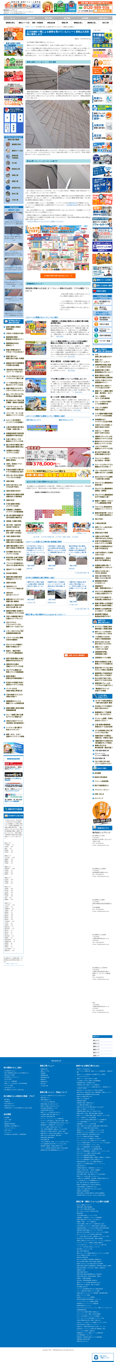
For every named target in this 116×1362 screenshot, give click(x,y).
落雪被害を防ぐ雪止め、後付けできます (87, 1172)
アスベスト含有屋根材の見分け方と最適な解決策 (90, 1288)
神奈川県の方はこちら (34, 533)
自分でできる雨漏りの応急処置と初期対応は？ (89, 1259)
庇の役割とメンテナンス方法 (84, 1249)
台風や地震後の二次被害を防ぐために (87, 1186)
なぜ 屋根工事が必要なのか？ (85, 1105)
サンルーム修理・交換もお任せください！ (52, 1127)
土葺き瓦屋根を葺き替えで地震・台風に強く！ (89, 1320)
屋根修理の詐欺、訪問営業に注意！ (86, 1082)
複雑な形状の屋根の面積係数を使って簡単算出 (89, 1274)
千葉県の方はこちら (58, 533)
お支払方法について (10, 1087)
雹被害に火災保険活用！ (83, 1191)
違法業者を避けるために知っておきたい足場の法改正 (91, 1195)
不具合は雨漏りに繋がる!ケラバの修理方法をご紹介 (90, 1223)
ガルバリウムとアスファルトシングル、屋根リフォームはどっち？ (94, 1307)
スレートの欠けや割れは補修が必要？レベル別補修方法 (91, 1119)
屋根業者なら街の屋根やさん (12, 1126)
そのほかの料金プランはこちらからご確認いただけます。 (46, 221)
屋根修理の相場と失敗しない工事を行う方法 (89, 1111)
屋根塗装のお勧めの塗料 (83, 1339)
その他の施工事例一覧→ (83, 573)
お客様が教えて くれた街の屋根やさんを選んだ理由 (18, 1108)
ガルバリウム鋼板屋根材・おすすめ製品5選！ (89, 1147)
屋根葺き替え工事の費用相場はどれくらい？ (52, 1150)
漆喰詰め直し (78, 23)
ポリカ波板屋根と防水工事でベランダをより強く (54, 1143)
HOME (27, 27)
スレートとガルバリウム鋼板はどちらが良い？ (89, 1138)
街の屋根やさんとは (10, 1071)
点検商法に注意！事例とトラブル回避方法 (88, 1085)
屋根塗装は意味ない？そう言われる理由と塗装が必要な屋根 (93, 1228)
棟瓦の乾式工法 (81, 1165)
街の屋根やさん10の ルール (12, 1077)
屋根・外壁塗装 (37, 23)
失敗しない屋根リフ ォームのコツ (86, 1109)
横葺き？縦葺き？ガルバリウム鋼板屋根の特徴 (89, 1149)
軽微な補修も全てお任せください (49, 1104)
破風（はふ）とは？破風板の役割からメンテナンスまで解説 (93, 1253)
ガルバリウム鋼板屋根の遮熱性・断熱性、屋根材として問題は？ (94, 1157)
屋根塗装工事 (73, 203)
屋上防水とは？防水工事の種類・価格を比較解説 (90, 1238)
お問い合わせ (103, 18)
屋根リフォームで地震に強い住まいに (51, 1112)
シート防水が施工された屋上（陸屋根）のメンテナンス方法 (93, 1236)
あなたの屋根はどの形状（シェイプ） (87, 1255)
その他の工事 (44, 1085)
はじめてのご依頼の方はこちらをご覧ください (53, 1095)
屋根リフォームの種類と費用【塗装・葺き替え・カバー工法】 (93, 1115)
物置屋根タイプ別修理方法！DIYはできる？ (52, 1125)
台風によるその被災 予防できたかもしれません (89, 1189)
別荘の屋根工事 (45, 1139)
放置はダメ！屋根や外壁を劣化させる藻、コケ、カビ (91, 1326)
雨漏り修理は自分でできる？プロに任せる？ (89, 1219)
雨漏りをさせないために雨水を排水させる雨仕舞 (90, 1263)
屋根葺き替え (10, 23)
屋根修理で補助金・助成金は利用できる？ (52, 1146)
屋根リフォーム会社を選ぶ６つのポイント (88, 1176)
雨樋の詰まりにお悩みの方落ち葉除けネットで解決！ (55, 1133)
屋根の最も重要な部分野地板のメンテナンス (89, 1299)
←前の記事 (35, 537)
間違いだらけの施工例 (83, 1098)
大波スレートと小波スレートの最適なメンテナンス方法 (91, 1322)
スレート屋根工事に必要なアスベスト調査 (88, 1291)
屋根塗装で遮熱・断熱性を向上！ (86, 1103)
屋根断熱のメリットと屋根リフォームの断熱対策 (90, 1333)
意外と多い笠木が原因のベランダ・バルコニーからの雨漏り (93, 1232)
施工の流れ (49, 18)
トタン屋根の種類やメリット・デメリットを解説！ (90, 1121)
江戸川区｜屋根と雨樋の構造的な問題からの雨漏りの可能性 (64, 537)
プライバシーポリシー (10, 1128)
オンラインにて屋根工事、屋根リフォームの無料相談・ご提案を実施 (94, 1071)
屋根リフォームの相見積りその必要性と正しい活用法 (91, 1074)
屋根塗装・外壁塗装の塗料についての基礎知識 (89, 1337)
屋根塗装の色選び (81, 1100)
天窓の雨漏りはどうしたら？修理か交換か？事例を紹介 (91, 1226)
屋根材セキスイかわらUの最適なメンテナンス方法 (90, 1132)
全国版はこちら (81, 533)
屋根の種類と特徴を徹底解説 (84, 1207)
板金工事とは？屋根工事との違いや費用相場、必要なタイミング (94, 1092)
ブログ (32, 27)
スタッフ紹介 (8, 1119)
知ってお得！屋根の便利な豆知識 (86, 1209)
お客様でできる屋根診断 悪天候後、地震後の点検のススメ (94, 1178)
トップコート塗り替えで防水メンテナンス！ (89, 1247)
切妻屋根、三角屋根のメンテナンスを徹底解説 (89, 1217)
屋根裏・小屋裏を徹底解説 (84, 1278)
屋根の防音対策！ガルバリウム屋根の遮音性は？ (90, 1161)
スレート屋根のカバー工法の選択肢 (86, 1117)
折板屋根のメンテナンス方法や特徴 (86, 1123)
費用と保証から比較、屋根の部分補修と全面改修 (90, 1113)
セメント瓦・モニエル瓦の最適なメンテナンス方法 (90, 1318)
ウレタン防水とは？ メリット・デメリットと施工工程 (91, 1244)
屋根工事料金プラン (46, 1099)
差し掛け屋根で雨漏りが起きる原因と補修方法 (89, 1261)
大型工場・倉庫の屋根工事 (48, 1116)
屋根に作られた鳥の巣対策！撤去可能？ (51, 1135)
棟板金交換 (51, 23)
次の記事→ (75, 537)
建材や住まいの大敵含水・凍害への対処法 (88, 1284)
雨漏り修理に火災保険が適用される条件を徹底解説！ (91, 1193)
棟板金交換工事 (45, 1077)
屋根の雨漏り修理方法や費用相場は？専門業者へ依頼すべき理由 (94, 1265)
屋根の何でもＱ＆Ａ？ (83, 1341)
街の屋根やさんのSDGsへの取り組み (14, 1089)
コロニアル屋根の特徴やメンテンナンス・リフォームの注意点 (93, 1142)
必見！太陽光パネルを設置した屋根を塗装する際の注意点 (92, 1126)
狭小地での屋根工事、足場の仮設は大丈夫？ (89, 1134)
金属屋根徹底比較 (81, 1309)
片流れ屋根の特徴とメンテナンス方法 (87, 1215)
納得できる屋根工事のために (84, 1096)
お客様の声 (31, 18)
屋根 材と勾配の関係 (82, 1257)
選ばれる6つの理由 (10, 1075)
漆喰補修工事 (44, 1075)
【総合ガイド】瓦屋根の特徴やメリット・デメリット (91, 1163)
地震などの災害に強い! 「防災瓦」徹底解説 (88, 1170)
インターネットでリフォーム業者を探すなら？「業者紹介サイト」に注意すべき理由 (94, 1087)
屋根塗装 (43, 1073)
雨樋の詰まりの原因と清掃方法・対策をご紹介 (53, 1131)
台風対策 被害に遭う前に (47, 1110)
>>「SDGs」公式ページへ (11, 963)
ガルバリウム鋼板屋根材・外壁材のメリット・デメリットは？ (93, 1151)
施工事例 (67, 18)
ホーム (12, 18)
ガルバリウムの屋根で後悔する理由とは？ (88, 1312)
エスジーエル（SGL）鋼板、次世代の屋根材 (89, 1314)
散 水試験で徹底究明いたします (49, 1108)
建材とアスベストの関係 (83, 1295)
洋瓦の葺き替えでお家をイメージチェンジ (88, 1324)
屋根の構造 (80, 1213)
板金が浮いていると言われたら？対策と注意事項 (90, 1090)
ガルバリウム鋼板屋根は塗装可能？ (86, 1155)
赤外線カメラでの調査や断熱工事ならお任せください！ (55, 1122)
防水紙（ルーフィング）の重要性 (86, 1297)
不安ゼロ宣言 (8, 1079)
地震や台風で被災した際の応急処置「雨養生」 (89, 1276)
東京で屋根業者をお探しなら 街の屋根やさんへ (17, 1073)
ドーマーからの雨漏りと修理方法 (86, 1330)
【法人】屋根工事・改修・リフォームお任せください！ (55, 1141)
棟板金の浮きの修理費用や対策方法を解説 (88, 1094)
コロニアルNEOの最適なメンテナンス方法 (88, 1144)
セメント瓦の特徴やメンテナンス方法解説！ (89, 1316)
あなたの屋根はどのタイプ (84, 1205)
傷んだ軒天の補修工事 (83, 1251)
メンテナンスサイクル (83, 1076)
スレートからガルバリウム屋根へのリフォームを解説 (91, 1140)
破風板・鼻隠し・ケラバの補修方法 (86, 1221)
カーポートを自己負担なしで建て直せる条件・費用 (54, 1120)
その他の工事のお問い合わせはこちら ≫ (58, 275)
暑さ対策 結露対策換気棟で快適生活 (87, 1280)
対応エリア (7, 1121)
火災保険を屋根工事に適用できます (50, 1114)
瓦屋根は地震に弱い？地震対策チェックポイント (90, 1168)
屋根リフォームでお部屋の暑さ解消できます (89, 1282)
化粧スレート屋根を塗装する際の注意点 (87, 1128)
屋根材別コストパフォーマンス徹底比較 (87, 1303)
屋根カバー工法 (24, 23)
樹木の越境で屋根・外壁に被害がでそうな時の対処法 (91, 1174)
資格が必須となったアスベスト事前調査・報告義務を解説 (92, 1293)
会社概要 (85, 18)
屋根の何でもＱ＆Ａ (10, 1105)
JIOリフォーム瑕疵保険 (11, 1081)
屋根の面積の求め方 (82, 1272)
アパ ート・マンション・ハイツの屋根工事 (52, 1118)
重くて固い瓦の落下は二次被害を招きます (88, 1182)
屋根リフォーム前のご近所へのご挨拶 (87, 1078)
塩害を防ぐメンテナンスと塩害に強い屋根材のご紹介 (91, 1328)
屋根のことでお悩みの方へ (84, 1069)
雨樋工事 (65, 23)
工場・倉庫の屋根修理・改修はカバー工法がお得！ (54, 1129)
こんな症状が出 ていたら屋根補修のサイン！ (89, 1180)
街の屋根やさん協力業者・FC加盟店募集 (15, 1134)
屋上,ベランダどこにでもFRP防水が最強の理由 (89, 1234)
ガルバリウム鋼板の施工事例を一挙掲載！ (88, 1136)
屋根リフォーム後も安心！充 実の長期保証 (16, 1083)
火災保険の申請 (71, 205)
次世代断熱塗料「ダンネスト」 (85, 1335)
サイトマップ (8, 1132)
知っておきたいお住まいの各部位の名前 (87, 1211)
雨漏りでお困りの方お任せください (50, 1106)
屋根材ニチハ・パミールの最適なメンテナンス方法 (90, 1130)
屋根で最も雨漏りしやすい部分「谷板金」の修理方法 (91, 1268)
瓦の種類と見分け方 (82, 1286)
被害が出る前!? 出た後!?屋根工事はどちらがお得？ (90, 1107)
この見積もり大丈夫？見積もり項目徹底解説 (89, 1080)
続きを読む (60, 336)
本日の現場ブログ (9, 1103)
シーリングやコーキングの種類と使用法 (87, 1301)
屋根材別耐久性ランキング (84, 1305)
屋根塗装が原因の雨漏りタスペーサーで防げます (90, 1230)
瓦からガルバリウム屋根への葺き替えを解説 (89, 1153)
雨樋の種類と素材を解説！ (48, 1137)
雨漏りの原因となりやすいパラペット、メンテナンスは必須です (94, 1240)
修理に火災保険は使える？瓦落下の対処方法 (89, 1184)
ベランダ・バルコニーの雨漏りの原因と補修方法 (90, 1242)
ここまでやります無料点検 (48, 1102)
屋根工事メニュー (45, 1097)
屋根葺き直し (92, 23)
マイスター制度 (9, 1085)
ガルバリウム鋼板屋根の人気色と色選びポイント (90, 1159)
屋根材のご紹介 (81, 1270)
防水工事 (105, 23)
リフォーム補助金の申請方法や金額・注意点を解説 (54, 1148)
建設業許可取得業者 (10, 1123)
